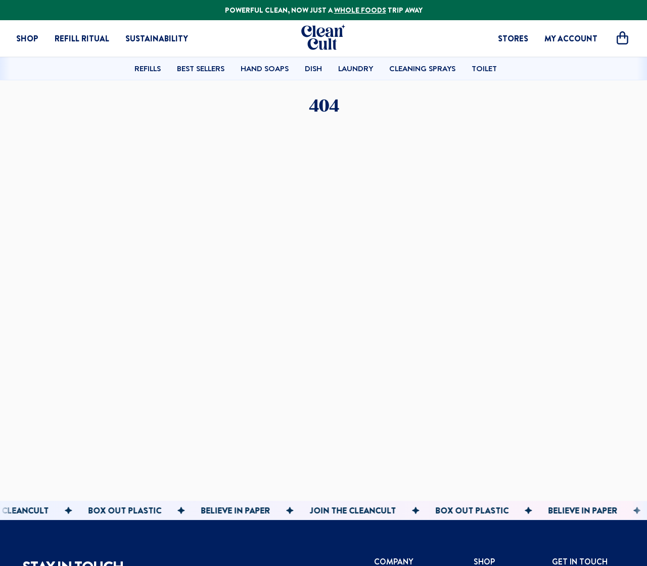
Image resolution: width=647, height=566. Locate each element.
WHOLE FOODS (360, 10)
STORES (513, 38)
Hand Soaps (265, 68)
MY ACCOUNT (570, 38)
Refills (147, 68)
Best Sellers (200, 68)
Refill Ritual (82, 38)
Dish (313, 68)
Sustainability (156, 38)
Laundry (355, 68)
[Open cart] (622, 38)
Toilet (484, 68)
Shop (27, 38)
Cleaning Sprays (422, 68)
